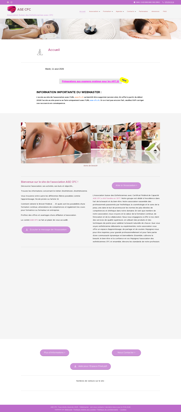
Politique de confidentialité (107, 410)
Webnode (68, 410)
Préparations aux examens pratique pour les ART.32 (92, 81)
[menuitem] (136, 12)
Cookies (123, 410)
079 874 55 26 (169, 2)
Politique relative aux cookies (85, 410)
